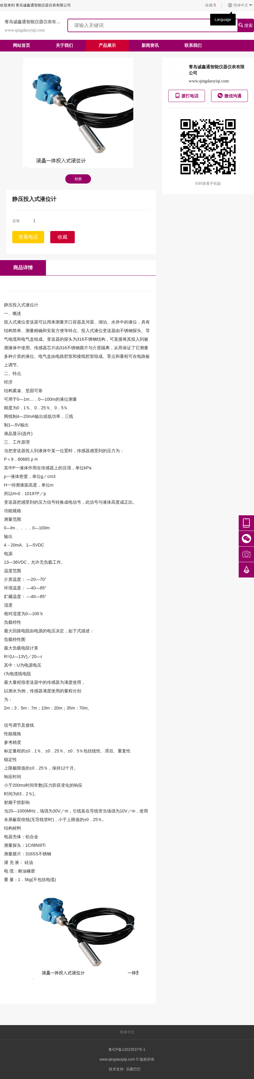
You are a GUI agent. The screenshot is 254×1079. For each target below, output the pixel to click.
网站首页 (21, 45)
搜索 (245, 25)
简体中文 (240, 5)
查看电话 (28, 237)
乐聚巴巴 (133, 1069)
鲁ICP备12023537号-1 (126, 1049)
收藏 (210, 5)
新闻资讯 (150, 45)
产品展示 (107, 45)
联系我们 (193, 45)
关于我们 (64, 45)
